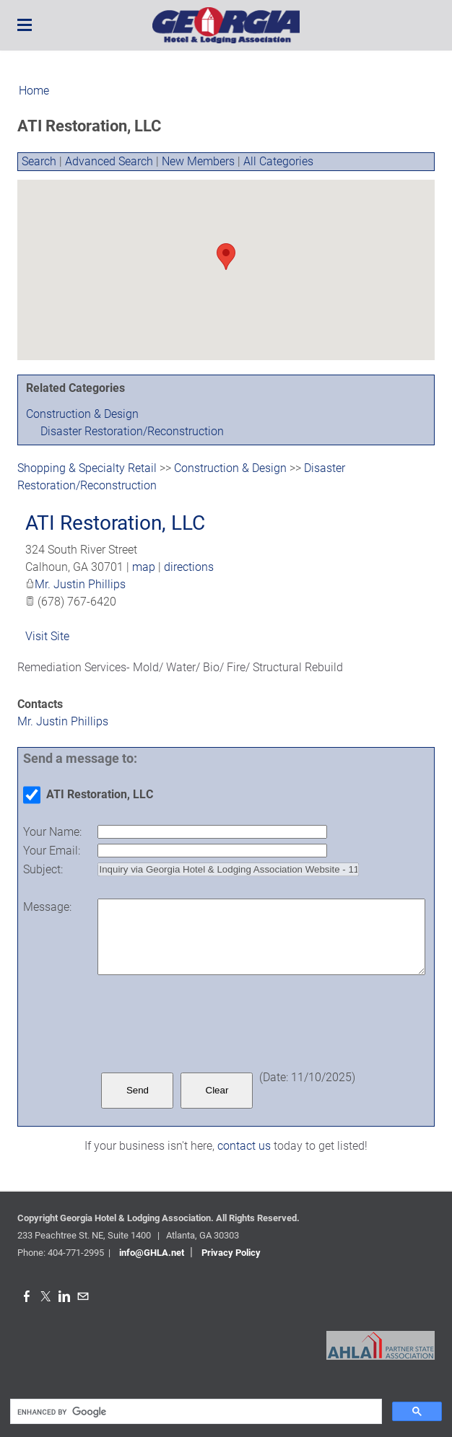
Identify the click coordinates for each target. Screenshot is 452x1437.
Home (34, 90)
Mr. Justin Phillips (80, 584)
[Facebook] (26, 1296)
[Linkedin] (64, 1296)
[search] (194, 1411)
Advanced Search (109, 161)
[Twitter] (45, 1296)
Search (39, 161)
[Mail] (83, 1296)
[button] (226, 256)
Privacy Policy (231, 1252)
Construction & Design (82, 414)
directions (189, 567)
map (143, 567)
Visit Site (47, 636)
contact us (244, 1146)
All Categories (278, 161)
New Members (198, 161)
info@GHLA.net (151, 1252)
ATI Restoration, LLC (115, 523)
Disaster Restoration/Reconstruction (132, 431)
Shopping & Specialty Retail (87, 468)
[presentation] (207, 1023)
